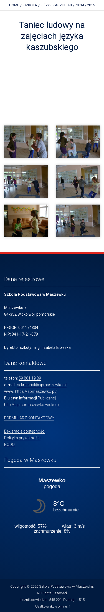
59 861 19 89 (30, 378)
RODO (9, 444)
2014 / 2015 (85, 5)
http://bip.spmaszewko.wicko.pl (32, 404)
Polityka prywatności (22, 438)
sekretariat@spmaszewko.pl (42, 385)
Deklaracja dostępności (24, 431)
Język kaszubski (57, 5)
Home (14, 5)
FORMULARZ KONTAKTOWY (29, 418)
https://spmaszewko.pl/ (36, 391)
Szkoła (30, 5)
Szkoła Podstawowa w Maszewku (66, 586)
